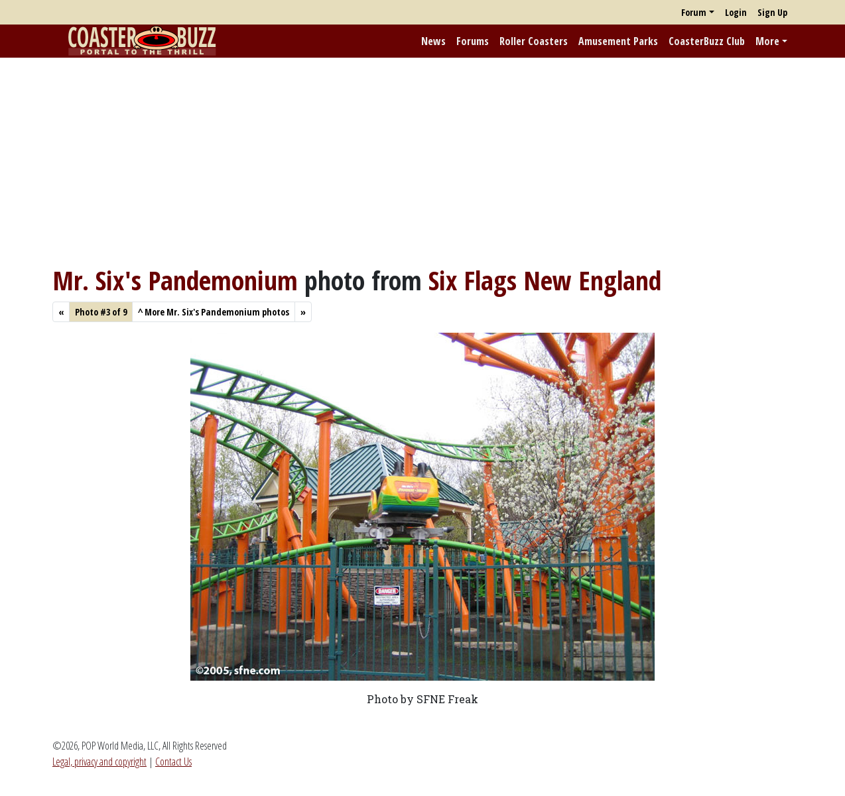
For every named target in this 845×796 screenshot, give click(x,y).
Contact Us (173, 761)
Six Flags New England (544, 280)
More (767, 41)
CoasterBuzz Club (707, 41)
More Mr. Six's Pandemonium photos (213, 312)
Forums (472, 41)
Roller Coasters (533, 41)
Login (736, 12)
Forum (693, 12)
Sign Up (772, 12)
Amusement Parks (618, 41)
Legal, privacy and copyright (99, 761)
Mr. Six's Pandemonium (175, 280)
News (433, 41)
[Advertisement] (422, 161)
